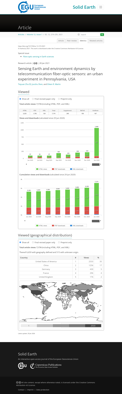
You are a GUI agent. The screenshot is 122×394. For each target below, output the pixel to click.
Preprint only (65, 99)
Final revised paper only (43, 99)
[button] (79, 34)
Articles (21, 34)
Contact (21, 390)
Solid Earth (84, 7)
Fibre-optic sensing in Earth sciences (38, 56)
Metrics (83, 41)
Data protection (42, 390)
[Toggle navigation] (100, 7)
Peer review (72, 41)
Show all (24, 99)
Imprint (30, 390)
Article (61, 41)
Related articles (96, 41)
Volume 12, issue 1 (34, 34)
